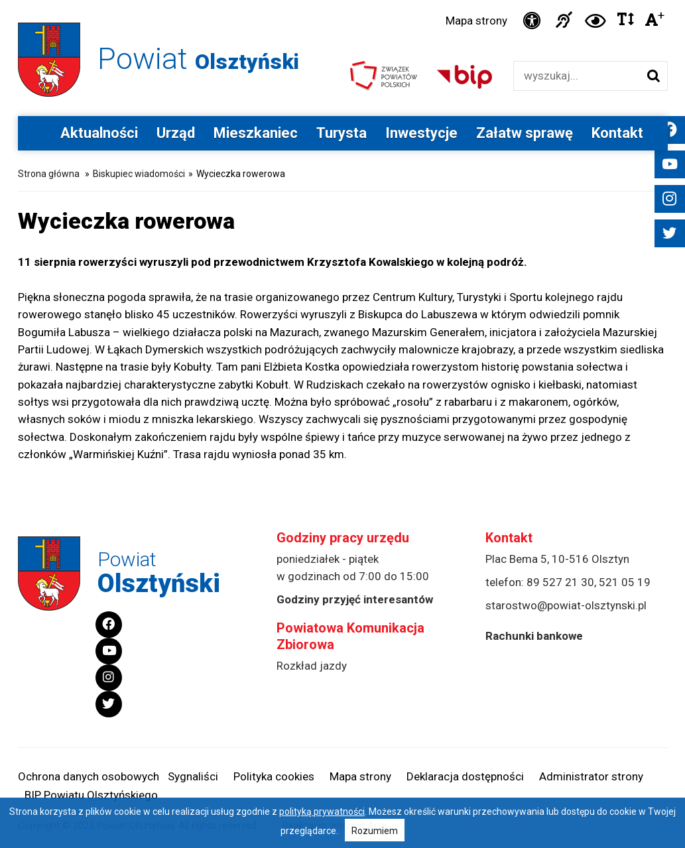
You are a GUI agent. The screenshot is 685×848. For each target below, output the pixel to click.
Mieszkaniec (256, 133)
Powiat (198, 58)
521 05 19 (625, 582)
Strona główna (49, 173)
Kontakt (617, 133)
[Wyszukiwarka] (576, 76)
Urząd (175, 133)
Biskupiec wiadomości (139, 173)
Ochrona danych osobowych (88, 776)
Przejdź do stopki (342, 0)
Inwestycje (421, 133)
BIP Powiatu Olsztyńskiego (91, 795)
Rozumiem (374, 830)
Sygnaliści (193, 776)
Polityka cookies (273, 776)
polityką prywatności (322, 811)
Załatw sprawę (524, 133)
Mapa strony (476, 20)
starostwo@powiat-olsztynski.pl (566, 605)
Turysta (341, 133)
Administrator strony (591, 776)
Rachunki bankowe (534, 635)
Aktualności (99, 133)
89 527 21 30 (560, 582)
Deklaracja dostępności (465, 776)
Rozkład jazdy (312, 665)
